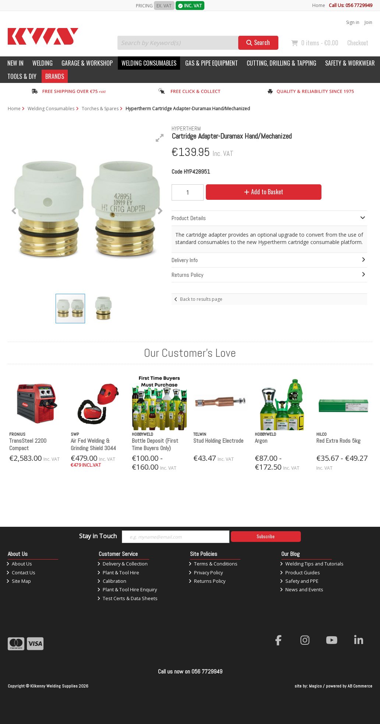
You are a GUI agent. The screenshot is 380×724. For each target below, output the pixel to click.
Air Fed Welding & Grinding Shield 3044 (93, 444)
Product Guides (300, 572)
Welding (42, 63)
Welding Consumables (149, 63)
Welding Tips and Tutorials (312, 563)
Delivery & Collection (122, 563)
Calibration (111, 581)
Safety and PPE (299, 581)
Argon (261, 441)
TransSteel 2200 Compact (27, 444)
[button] (160, 138)
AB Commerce (360, 686)
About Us (19, 563)
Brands (54, 76)
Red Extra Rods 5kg (338, 441)
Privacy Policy (206, 572)
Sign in (352, 22)
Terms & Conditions (213, 563)
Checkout (357, 42)
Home (318, 5)
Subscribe (266, 536)
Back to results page (201, 299)
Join (368, 22)
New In (15, 63)
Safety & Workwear (350, 63)
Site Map (18, 581)
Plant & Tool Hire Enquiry (127, 589)
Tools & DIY (21, 76)
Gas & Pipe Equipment (211, 63)
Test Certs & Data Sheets (127, 598)
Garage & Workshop (87, 63)
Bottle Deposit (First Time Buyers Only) (155, 444)
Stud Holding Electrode (218, 441)
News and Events (301, 589)
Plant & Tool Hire (118, 572)
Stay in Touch (98, 536)
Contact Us (20, 572)
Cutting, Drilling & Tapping (281, 63)
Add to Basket (263, 191)
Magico (315, 686)
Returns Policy (207, 581)
